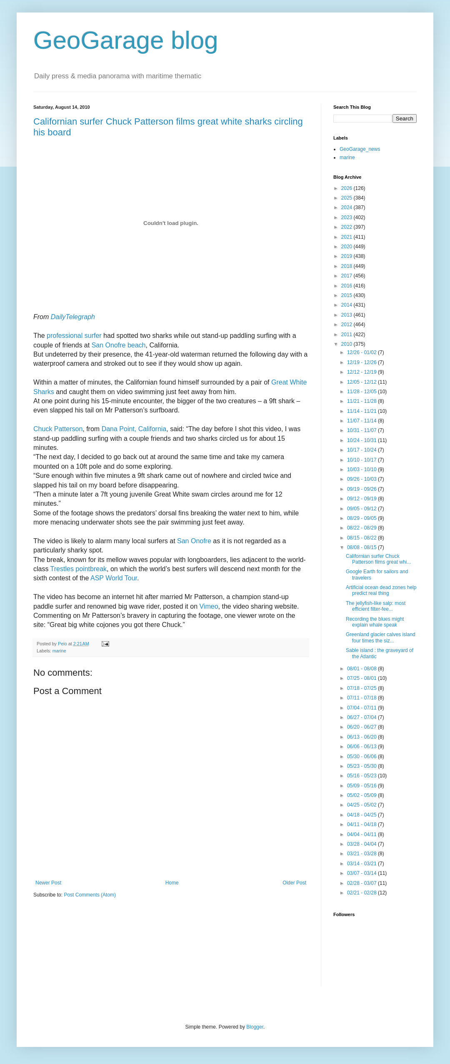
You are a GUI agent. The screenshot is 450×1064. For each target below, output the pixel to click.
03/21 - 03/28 (362, 854)
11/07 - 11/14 (362, 421)
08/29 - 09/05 (362, 518)
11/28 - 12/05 (362, 392)
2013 (347, 315)
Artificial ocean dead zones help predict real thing (381, 590)
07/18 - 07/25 (362, 688)
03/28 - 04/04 (362, 844)
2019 (347, 256)
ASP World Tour (113, 578)
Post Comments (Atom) (90, 895)
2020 (347, 247)
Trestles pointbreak (78, 568)
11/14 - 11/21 (362, 411)
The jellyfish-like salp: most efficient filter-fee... (375, 606)
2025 (347, 198)
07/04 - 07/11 (362, 708)
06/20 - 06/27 (362, 727)
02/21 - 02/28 (362, 893)
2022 (347, 227)
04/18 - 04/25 (362, 815)
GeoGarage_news (360, 149)
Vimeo (208, 606)
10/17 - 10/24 (362, 450)
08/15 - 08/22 (362, 538)
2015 (347, 295)
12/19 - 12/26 (362, 362)
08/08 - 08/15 (362, 547)
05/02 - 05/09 (362, 795)
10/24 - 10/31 (362, 440)
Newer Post (48, 883)
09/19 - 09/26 (362, 489)
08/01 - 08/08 (362, 669)
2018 (347, 266)
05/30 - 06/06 (362, 756)
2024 (347, 207)
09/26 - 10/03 (362, 479)
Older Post (294, 883)
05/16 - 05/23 (362, 776)
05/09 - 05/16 (362, 786)
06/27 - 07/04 (362, 717)
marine (59, 650)
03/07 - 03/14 (362, 873)
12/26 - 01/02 (362, 352)
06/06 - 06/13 (362, 746)
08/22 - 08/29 (362, 528)
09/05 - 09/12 (362, 509)
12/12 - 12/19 (362, 372)
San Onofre (194, 540)
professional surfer (74, 335)
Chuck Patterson (57, 428)
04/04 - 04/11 (362, 834)
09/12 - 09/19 (362, 499)
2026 (347, 188)
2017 (347, 276)
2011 (347, 334)
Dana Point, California (134, 428)
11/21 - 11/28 (362, 401)
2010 (347, 344)
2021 (347, 237)
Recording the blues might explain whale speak (375, 622)
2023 (347, 217)
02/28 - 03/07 (362, 883)
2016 (347, 286)
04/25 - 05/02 (362, 805)
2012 (347, 324)
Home (172, 883)
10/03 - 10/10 (362, 469)
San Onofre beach (119, 345)
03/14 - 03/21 (362, 864)
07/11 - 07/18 (362, 698)
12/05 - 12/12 (362, 382)
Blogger (254, 1027)
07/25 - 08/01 (362, 678)
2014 (347, 305)
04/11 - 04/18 (362, 824)
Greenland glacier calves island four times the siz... (380, 637)
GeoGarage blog (125, 40)
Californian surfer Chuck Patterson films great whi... (378, 559)
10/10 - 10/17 (362, 460)
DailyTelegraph (73, 316)
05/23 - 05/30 (362, 766)
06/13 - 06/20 (362, 737)
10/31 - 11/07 (362, 430)
